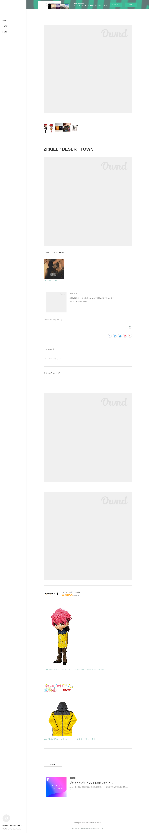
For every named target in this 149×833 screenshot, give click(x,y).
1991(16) (59, 320)
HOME (5, 20)
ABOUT (6, 26)
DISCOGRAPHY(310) (50, 320)
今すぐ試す (116, 4)
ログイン (131, 4)
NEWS (5, 32)
